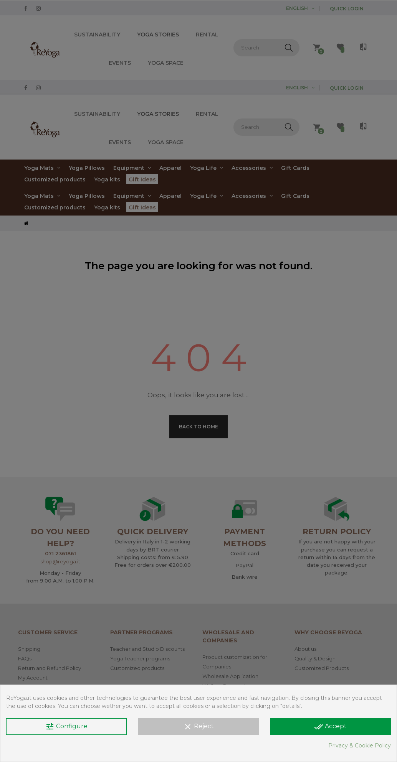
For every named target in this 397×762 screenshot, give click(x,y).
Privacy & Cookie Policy (359, 745)
